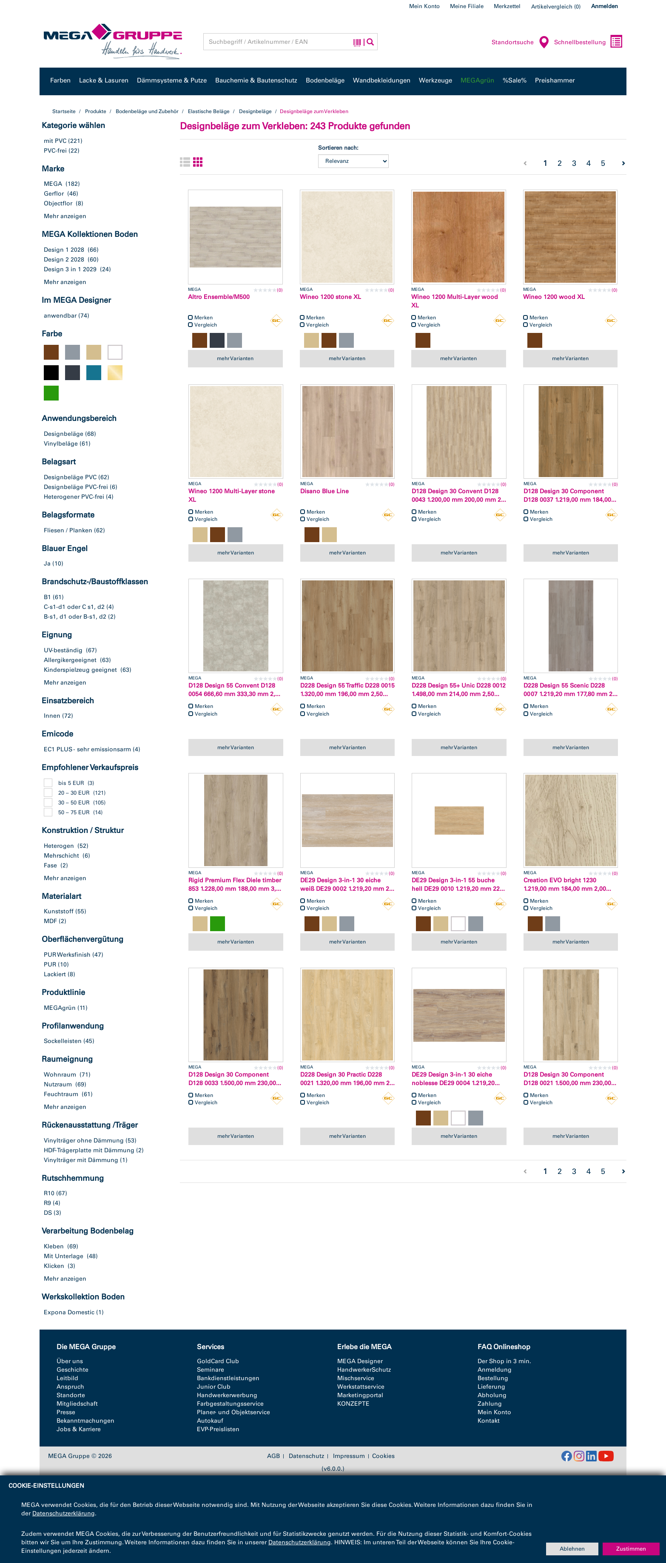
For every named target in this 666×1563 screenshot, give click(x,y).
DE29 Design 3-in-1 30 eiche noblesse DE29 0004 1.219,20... (456, 1079)
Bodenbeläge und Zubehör (147, 111)
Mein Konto (424, 6)
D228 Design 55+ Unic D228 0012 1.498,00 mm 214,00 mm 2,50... (459, 690)
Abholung (492, 1395)
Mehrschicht (61, 855)
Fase (50, 865)
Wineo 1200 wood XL (554, 297)
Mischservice (355, 1378)
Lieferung (491, 1386)
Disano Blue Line (324, 491)
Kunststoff (59, 911)
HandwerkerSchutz (364, 1369)
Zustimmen (631, 1549)
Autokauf (210, 1420)
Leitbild (67, 1378)
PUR (50, 964)
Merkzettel (507, 6)
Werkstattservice (360, 1386)
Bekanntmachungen (85, 1420)
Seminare (210, 1369)
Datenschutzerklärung (63, 1513)
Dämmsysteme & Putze (172, 80)
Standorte (71, 1395)
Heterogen (59, 846)
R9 (47, 1203)
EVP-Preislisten (218, 1429)
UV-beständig (63, 650)
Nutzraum (58, 1084)
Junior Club (214, 1386)
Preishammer (555, 80)
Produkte (95, 111)
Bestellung (493, 1378)
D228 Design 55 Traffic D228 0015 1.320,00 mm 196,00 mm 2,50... (347, 690)
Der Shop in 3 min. (504, 1361)
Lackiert (55, 974)
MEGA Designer (360, 1361)
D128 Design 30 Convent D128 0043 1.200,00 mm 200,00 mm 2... (459, 495)
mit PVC (55, 141)
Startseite (64, 111)
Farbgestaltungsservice (230, 1403)
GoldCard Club (218, 1361)
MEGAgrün (477, 80)
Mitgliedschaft (77, 1403)
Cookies (383, 1456)
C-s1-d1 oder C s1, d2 (74, 607)
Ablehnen (572, 1549)
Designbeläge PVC (70, 477)
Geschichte (72, 1369)
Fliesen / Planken (68, 530)
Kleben (54, 1246)
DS (48, 1212)
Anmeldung (495, 1369)
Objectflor (58, 203)
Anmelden (604, 6)
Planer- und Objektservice (233, 1412)
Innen (52, 715)
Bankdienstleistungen (228, 1378)
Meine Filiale (467, 6)
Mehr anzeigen (65, 216)
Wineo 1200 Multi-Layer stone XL (231, 495)
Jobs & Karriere (79, 1429)
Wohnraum (60, 1074)
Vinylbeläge (61, 443)
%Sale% (515, 80)
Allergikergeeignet (70, 660)
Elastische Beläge (209, 111)
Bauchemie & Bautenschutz (256, 80)
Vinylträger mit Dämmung (81, 1160)
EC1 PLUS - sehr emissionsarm (87, 749)
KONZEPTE (353, 1403)
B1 (47, 597)
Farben (60, 80)
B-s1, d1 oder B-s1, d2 (75, 616)
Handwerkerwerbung (227, 1395)
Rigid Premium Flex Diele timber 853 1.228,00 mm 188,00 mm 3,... (234, 884)
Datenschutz (306, 1456)
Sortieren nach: (338, 148)
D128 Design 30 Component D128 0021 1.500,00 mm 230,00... (570, 1079)
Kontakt (489, 1420)
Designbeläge (255, 111)
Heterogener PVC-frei (74, 496)
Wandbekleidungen (381, 80)
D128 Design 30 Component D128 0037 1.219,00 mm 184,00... (570, 495)
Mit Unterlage (63, 1256)
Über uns (70, 1361)
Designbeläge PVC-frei (76, 487)
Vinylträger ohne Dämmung (84, 1140)
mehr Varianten (235, 358)
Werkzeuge (435, 80)
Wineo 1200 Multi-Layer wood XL (454, 301)
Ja (47, 563)
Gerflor (54, 193)
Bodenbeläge (325, 80)
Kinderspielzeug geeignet (80, 670)
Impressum (349, 1456)
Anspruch (70, 1386)
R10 (49, 1193)
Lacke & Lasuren (103, 80)
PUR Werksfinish (67, 954)
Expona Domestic (69, 1312)
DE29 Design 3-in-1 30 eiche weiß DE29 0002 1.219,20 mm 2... (347, 884)
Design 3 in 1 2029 (70, 269)
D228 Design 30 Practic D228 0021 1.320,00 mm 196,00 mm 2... (347, 1079)
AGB (273, 1456)
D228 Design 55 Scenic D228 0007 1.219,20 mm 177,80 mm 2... (571, 690)
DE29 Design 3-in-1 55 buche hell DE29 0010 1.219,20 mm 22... (458, 884)
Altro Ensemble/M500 (219, 297)
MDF (50, 921)
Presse (66, 1412)
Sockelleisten (63, 1041)
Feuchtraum (61, 1094)
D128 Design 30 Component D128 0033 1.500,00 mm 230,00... (234, 1079)
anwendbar (60, 315)
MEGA (53, 184)
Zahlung (490, 1403)
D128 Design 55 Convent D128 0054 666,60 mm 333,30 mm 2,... (234, 690)
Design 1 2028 (64, 249)
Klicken (54, 1266)
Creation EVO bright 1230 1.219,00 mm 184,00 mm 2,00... (567, 884)
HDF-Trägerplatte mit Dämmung (89, 1150)
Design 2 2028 (64, 259)
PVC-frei (55, 150)
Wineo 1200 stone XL (330, 297)
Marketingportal (360, 1395)
